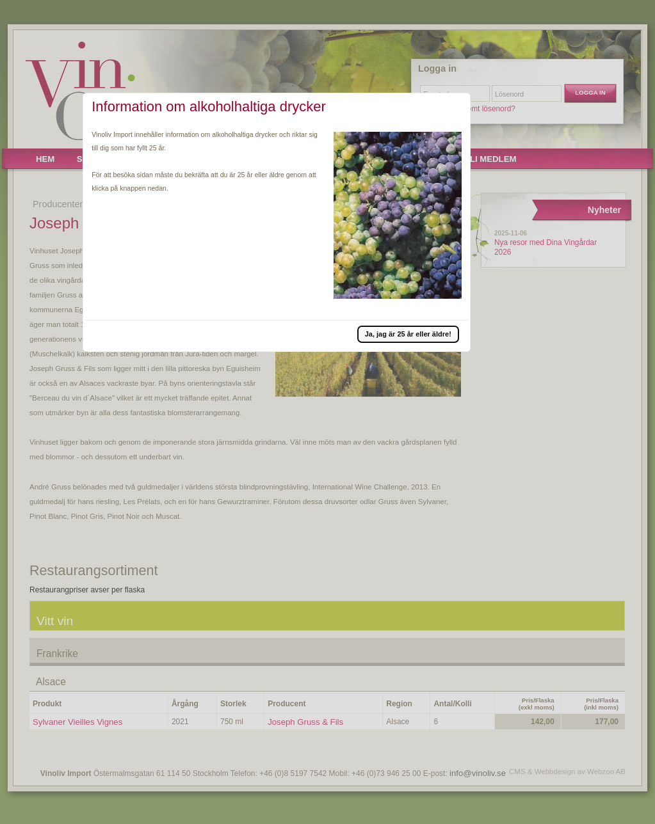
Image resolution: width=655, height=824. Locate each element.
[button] (408, 334)
